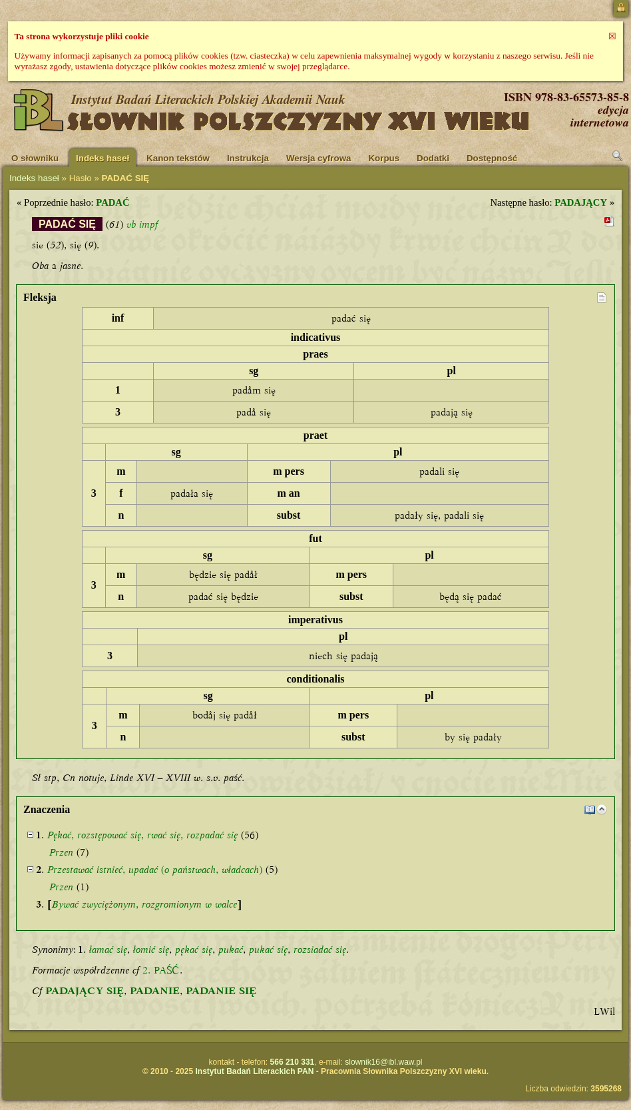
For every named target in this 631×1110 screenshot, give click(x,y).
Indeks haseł (102, 158)
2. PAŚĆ (161, 970)
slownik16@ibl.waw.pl (383, 1062)
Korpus (383, 158)
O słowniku (35, 158)
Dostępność (492, 158)
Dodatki (433, 158)
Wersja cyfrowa (318, 158)
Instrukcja (248, 158)
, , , (142, 835)
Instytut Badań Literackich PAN (254, 1071)
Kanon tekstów (178, 158)
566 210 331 (292, 1062)
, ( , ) (154, 869)
